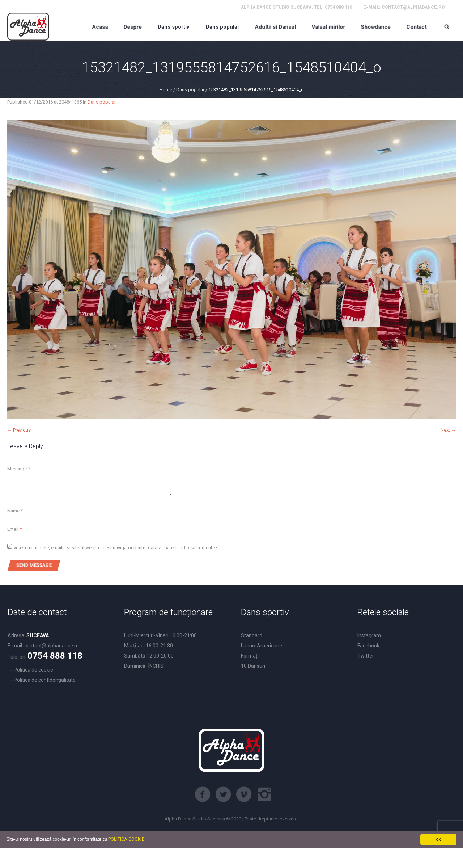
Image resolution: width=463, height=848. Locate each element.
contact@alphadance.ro (413, 7)
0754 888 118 (338, 7)
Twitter (365, 656)
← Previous (19, 430)
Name (15, 510)
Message (18, 468)
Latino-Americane (261, 645)
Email (14, 529)
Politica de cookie (33, 670)
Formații (250, 656)
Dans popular (190, 89)
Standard (251, 635)
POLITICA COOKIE (126, 839)
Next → (448, 430)
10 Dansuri (253, 666)
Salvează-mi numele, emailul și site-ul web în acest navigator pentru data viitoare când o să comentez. (112, 547)
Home (166, 89)
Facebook (368, 645)
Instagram (369, 635)
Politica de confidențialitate (45, 680)
